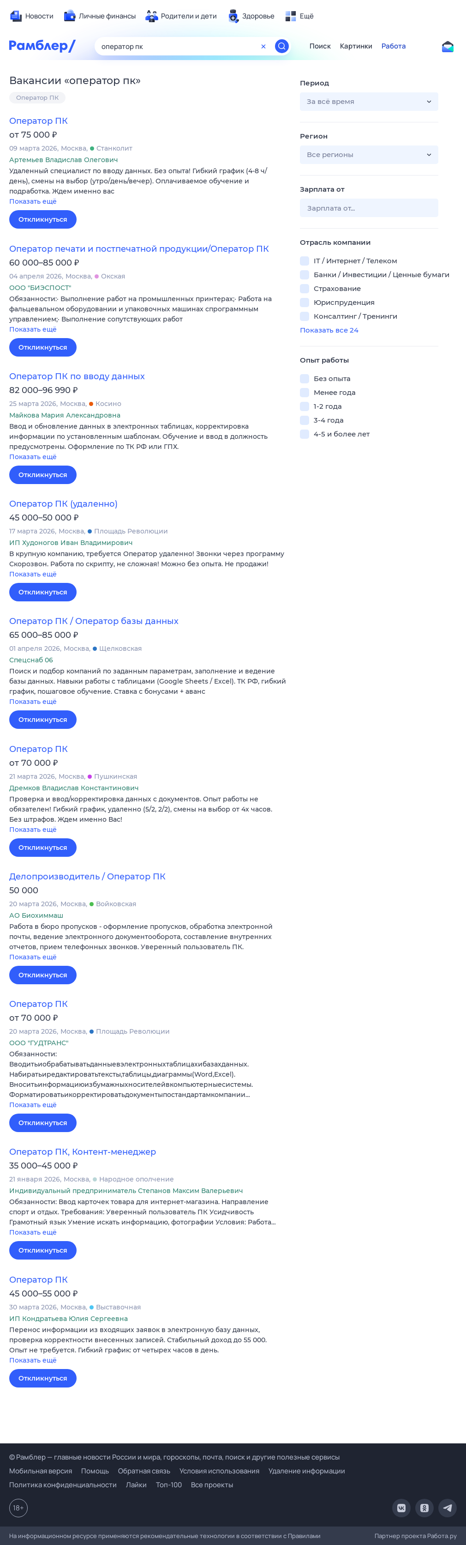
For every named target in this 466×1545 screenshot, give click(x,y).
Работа (394, 46)
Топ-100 (169, 1485)
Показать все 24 (329, 330)
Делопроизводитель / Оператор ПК (87, 877)
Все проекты (212, 1485)
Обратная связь (144, 1471)
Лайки (136, 1485)
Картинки (356, 46)
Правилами (304, 1536)
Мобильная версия (40, 1471)
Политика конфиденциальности (63, 1485)
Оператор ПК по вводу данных (77, 376)
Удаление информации (307, 1471)
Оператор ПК (37, 97)
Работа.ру (442, 1536)
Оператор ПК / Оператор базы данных (94, 621)
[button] (147, 187)
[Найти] (282, 46)
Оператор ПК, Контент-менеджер (82, 1152)
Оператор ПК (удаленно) (63, 504)
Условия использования (219, 1471)
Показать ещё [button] (33, 201)
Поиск (320, 46)
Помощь (95, 1471)
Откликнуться (42, 219)
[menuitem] (31, 16)
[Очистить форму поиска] (263, 46)
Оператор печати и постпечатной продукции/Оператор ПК (139, 249)
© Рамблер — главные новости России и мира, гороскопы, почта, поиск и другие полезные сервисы (174, 1457)
